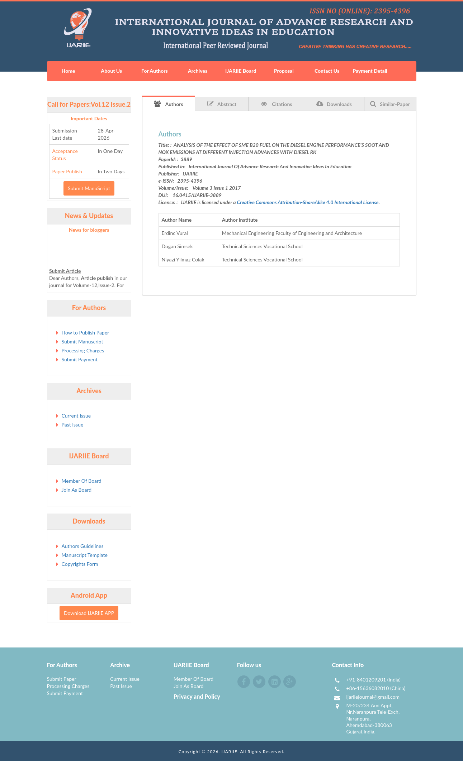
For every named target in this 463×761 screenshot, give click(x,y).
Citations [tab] (276, 104)
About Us (111, 71)
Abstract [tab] (221, 104)
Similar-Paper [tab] (390, 104)
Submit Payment (80, 359)
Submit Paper (61, 679)
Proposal (284, 71)
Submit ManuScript (89, 188)
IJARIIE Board (240, 71)
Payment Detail (370, 71)
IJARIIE (229, 751)
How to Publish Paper (85, 332)
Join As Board (77, 490)
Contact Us (327, 71)
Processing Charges (83, 350)
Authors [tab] (168, 104)
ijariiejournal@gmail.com (373, 697)
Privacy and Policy (197, 696)
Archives (197, 71)
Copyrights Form (80, 564)
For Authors (154, 71)
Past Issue (73, 425)
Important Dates (89, 118)
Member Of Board (81, 481)
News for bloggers (89, 230)
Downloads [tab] (334, 104)
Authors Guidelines (83, 546)
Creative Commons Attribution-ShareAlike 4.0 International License (308, 202)
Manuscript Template (85, 555)
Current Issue (76, 416)
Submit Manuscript (82, 341)
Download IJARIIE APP (89, 613)
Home (68, 71)
